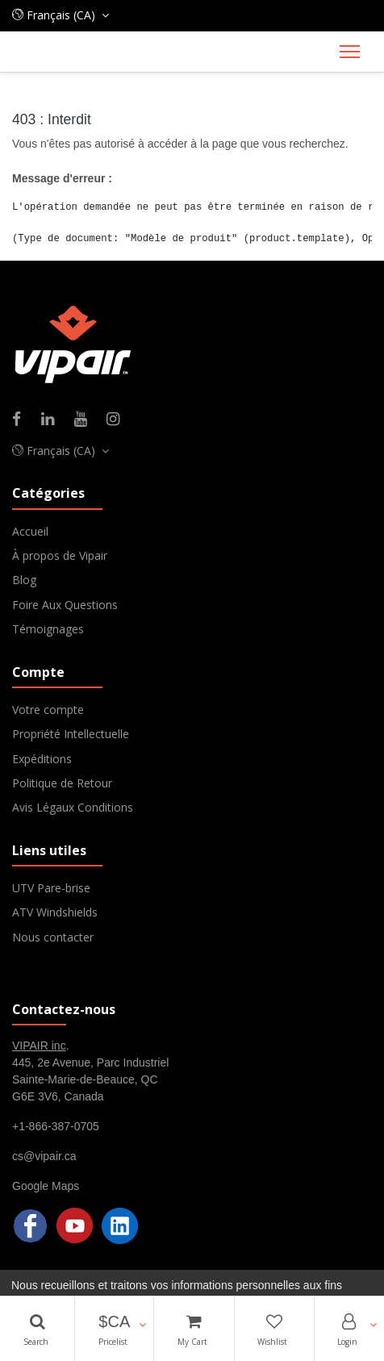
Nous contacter (53, 937)
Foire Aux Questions (65, 604)
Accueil (30, 531)
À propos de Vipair (59, 555)
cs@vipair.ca (44, 1156)
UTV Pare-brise (51, 888)
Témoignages (48, 629)
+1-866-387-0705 (55, 1126)
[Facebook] (21, 420)
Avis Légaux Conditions (72, 807)
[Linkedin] (53, 420)
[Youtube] (86, 420)
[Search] (37, 1328)
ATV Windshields (55, 912)
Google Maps (45, 1185)
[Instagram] (118, 420)
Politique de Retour (62, 783)
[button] (114, 1328)
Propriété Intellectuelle (70, 733)
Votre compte (48, 709)
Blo (21, 579)
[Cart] (193, 1328)
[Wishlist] (274, 1328)
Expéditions (42, 758)
